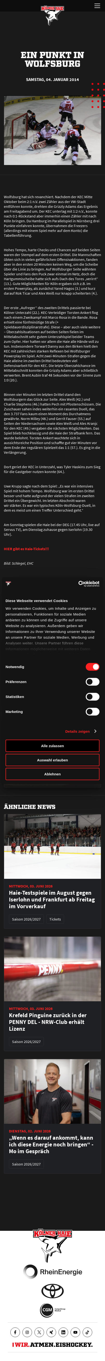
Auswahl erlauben (52, 760)
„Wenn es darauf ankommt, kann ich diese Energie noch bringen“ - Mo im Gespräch (51, 1144)
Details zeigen (77, 731)
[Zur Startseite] (52, 15)
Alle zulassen (52, 746)
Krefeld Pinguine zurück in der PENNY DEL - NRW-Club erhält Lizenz (48, 1022)
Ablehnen (52, 774)
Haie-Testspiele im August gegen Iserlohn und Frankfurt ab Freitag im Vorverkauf (52, 899)
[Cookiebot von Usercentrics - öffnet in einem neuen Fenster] (78, 584)
